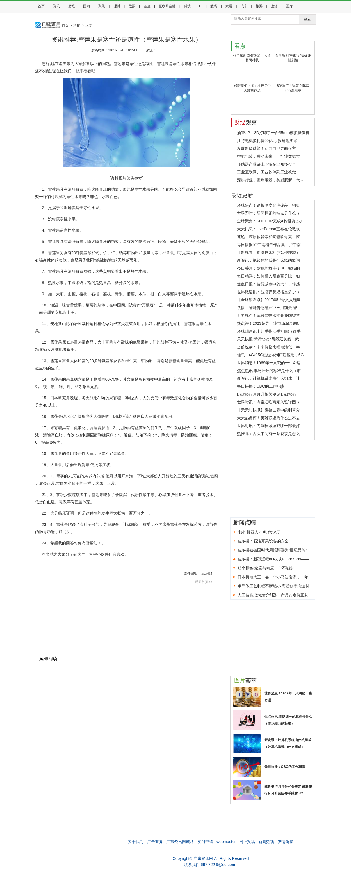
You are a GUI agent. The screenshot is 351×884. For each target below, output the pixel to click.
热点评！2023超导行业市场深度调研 (269, 323)
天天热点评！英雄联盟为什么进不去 (268, 418)
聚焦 (101, 6)
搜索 (307, 19)
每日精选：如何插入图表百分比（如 (268, 276)
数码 (213, 6)
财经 (71, 6)
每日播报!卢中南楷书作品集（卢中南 (269, 244)
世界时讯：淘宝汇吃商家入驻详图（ (268, 402)
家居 (228, 6)
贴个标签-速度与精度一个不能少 (266, 568)
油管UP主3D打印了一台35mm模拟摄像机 (273, 132)
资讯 (56, 6)
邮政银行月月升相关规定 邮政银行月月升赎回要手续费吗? (288, 790)
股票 (132, 6)
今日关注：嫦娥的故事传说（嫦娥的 (268, 268)
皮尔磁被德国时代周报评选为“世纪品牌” (272, 550)
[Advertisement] (126, 626)
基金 (147, 6)
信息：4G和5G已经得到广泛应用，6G (270, 355)
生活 (274, 6)
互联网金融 (167, 6)
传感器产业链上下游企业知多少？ (266, 164)
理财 (116, 6)
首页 (41, 6)
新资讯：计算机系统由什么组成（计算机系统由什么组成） (287, 743)
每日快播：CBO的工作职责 (261, 386)
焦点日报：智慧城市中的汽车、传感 (268, 284)
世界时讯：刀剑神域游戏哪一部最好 (268, 425)
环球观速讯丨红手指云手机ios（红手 (269, 331)
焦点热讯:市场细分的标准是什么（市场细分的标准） (288, 720)
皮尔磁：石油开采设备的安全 (263, 541)
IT (200, 6)
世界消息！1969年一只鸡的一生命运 (269, 362)
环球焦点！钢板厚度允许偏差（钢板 (268, 205)
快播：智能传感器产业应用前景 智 (267, 307)
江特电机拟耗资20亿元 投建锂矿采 (267, 140)
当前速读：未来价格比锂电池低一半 (268, 347)
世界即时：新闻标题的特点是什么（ (268, 213)
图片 (289, 6)
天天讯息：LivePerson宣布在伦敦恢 (268, 229)
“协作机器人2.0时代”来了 (259, 532)
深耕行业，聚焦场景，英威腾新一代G (270, 180)
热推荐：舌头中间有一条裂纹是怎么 (268, 433)
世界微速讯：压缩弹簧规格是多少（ (268, 292)
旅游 (259, 6)
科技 (187, 6)
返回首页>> (203, 582)
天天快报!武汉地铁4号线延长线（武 (268, 339)
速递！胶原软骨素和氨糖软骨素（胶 (268, 236)
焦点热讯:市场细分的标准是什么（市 (269, 370)
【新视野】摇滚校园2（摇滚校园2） (268, 252)
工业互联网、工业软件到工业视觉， (268, 172)
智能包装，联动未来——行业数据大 (268, 156)
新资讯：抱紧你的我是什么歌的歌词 (268, 260)
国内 (86, 6)
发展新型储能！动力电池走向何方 (266, 148)
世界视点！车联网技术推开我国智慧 (268, 315)
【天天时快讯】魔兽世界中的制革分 (268, 410)
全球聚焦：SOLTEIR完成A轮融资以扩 (270, 221)
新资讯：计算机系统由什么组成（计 (268, 378)
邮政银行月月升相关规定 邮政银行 (267, 394)
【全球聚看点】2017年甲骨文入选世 (269, 299)
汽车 (244, 6)
